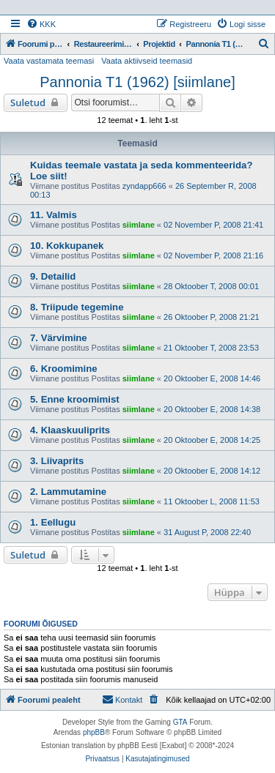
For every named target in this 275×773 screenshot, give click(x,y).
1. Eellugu (53, 522)
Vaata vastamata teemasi (49, 60)
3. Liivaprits (57, 460)
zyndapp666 (144, 186)
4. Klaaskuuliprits (70, 430)
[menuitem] (41, 24)
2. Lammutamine (68, 491)
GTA (180, 722)
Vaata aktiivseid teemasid (146, 60)
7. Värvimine (58, 337)
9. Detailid (53, 276)
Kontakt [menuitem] (122, 699)
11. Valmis (53, 214)
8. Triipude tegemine (77, 307)
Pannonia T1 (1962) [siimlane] (137, 82)
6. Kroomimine (64, 368)
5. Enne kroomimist (75, 399)
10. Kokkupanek (66, 245)
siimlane (138, 224)
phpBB (94, 732)
